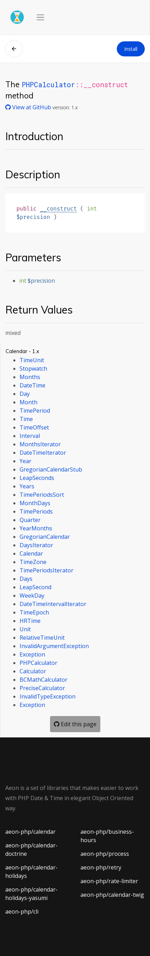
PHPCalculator (48, 84)
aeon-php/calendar (30, 831)
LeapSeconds (37, 478)
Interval (30, 436)
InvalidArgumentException (54, 646)
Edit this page (75, 724)
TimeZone (33, 562)
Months (30, 377)
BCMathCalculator (43, 679)
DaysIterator (36, 545)
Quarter (30, 520)
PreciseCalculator (42, 688)
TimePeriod (35, 410)
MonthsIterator (40, 444)
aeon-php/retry (100, 867)
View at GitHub (28, 107)
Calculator (33, 671)
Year (25, 461)
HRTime (30, 621)
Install (130, 49)
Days (26, 579)
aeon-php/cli (21, 911)
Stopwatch (33, 368)
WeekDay (32, 595)
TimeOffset (34, 427)
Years (27, 486)
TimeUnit (32, 360)
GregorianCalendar (45, 537)
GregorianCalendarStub (51, 469)
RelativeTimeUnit (42, 637)
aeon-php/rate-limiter (109, 881)
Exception (32, 654)
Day (25, 394)
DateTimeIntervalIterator (53, 604)
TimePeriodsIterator (46, 570)
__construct (58, 208)
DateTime (32, 385)
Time (26, 419)
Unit (25, 629)
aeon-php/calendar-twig (112, 895)
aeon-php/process (104, 854)
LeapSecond (35, 587)
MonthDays (35, 503)
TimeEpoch (34, 612)
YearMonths (36, 528)
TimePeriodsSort (42, 494)
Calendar (31, 553)
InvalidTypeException (48, 696)
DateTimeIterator (43, 452)
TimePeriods (36, 511)
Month (28, 402)
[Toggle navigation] (40, 17)
